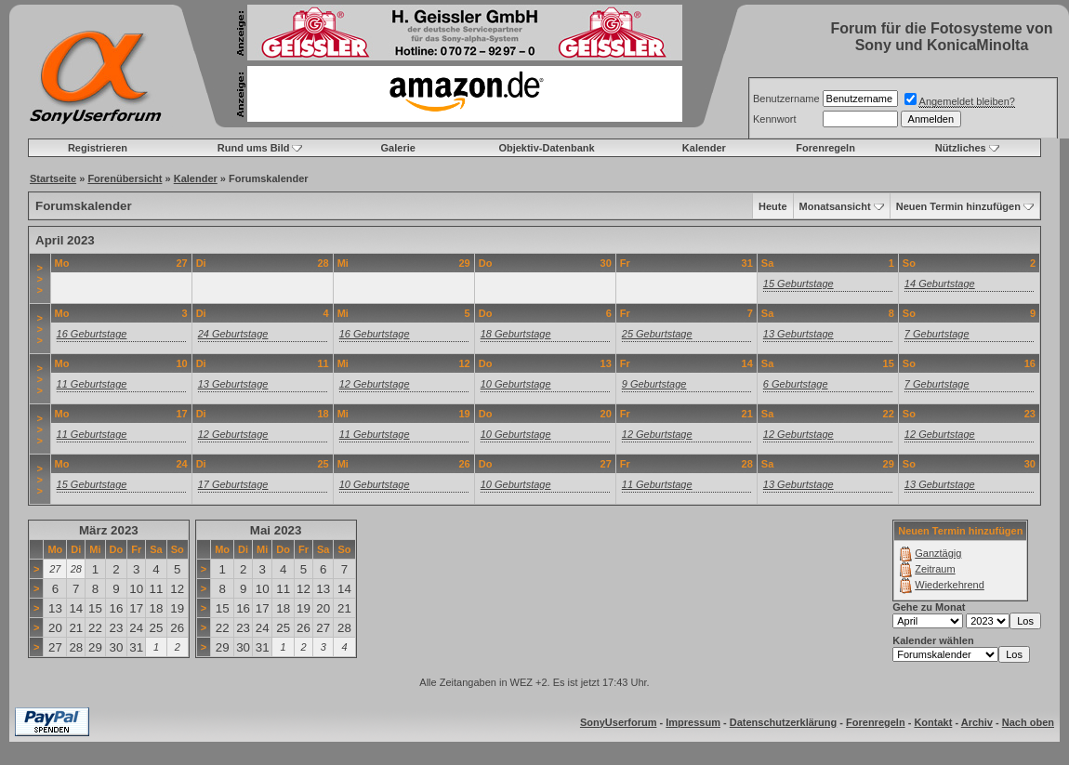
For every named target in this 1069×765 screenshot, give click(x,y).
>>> (40, 279)
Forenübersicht (124, 178)
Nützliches (960, 147)
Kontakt (933, 722)
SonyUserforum (618, 722)
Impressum (693, 722)
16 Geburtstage (92, 333)
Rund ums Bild (254, 147)
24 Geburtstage (233, 333)
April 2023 (65, 240)
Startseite (53, 178)
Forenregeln (825, 147)
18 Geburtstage (516, 333)
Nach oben (1028, 722)
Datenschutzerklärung (784, 722)
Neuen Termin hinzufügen (958, 206)
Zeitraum (935, 568)
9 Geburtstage (654, 383)
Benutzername (786, 98)
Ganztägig (938, 553)
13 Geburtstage (798, 333)
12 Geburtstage (374, 383)
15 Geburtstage (798, 283)
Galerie (398, 147)
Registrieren (97, 147)
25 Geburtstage (657, 333)
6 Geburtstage (795, 383)
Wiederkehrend (949, 584)
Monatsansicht (835, 206)
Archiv (977, 722)
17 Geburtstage (233, 484)
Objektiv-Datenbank (546, 147)
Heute (773, 206)
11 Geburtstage (92, 383)
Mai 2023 (276, 530)
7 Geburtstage (937, 333)
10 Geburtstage (516, 383)
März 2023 (109, 530)
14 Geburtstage (939, 283)
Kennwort (774, 119)
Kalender (704, 147)
